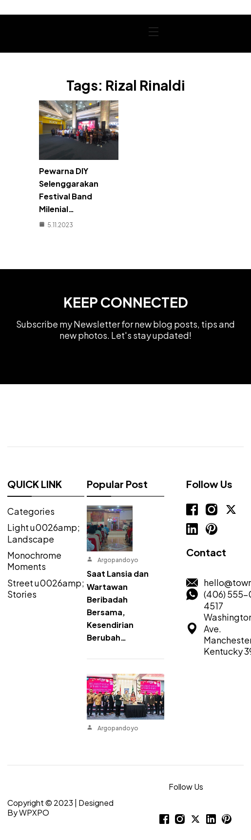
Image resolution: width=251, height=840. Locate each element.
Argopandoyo (117, 560)
